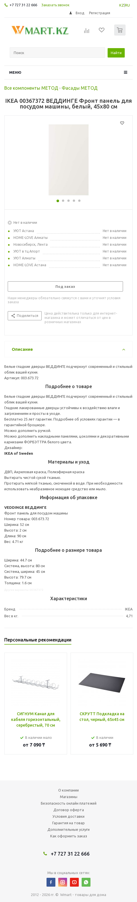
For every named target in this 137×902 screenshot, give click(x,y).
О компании (68, 790)
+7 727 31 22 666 (23, 5)
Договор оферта (68, 810)
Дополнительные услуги (68, 829)
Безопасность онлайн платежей (68, 803)
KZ (121, 5)
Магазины (68, 797)
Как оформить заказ (68, 836)
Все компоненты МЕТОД (31, 88)
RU (127, 5)
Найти (116, 53)
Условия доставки (68, 816)
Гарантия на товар (68, 823)
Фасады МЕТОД (80, 88)
